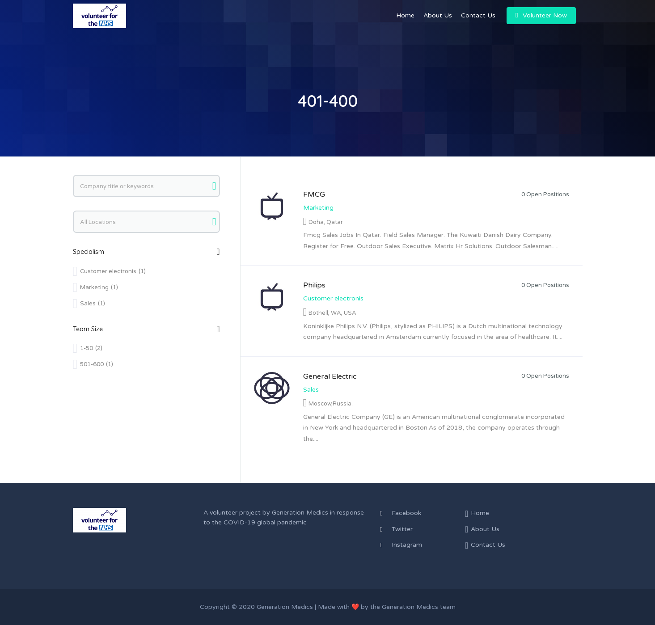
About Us (437, 15)
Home (405, 15)
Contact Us (478, 15)
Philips (314, 285)
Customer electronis (333, 298)
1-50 (91, 348)
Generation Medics (300, 512)
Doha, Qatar (325, 222)
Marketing (318, 207)
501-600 (96, 364)
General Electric (329, 376)
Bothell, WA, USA (332, 313)
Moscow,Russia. (330, 403)
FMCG (314, 194)
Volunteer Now (541, 15)
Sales (311, 389)
